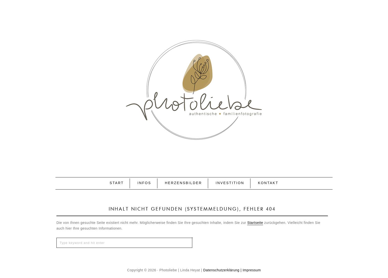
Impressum (251, 270)
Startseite (255, 223)
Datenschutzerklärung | (222, 270)
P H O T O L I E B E (194, 80)
